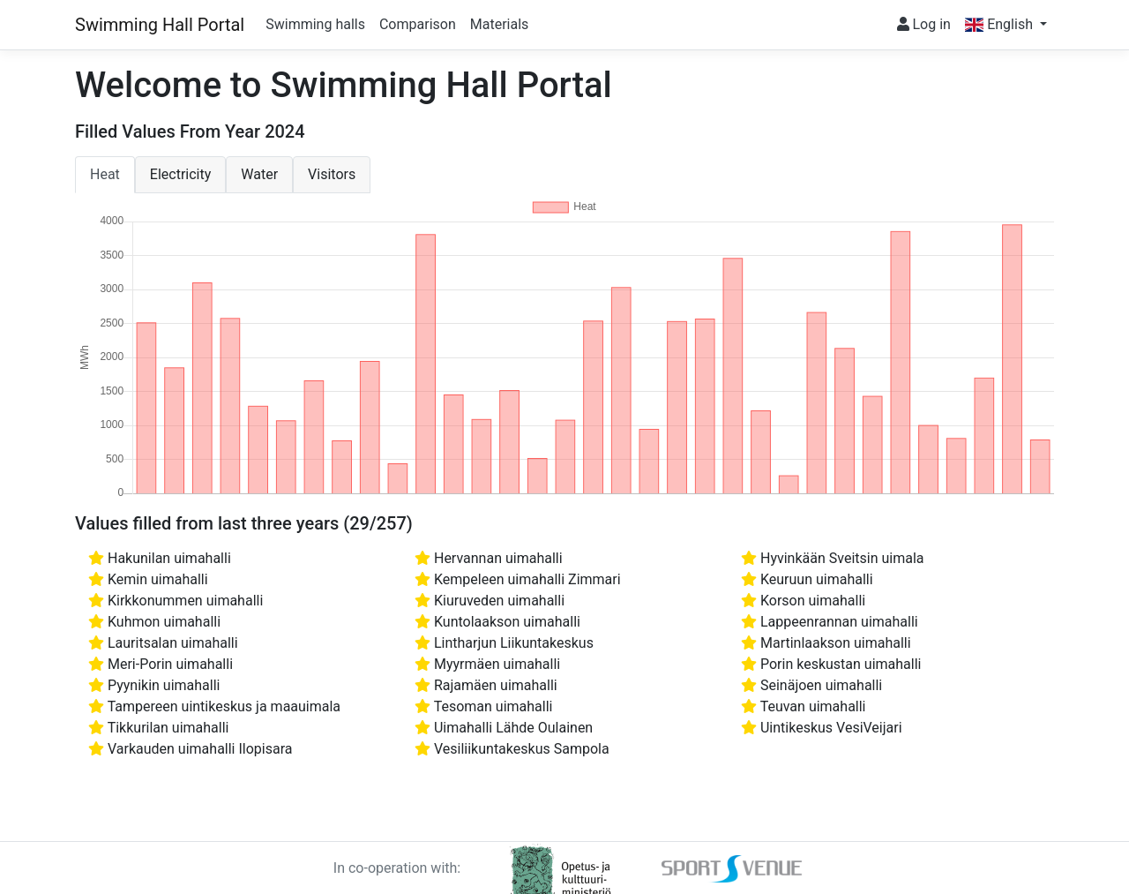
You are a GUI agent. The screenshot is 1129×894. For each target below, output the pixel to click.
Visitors (331, 174)
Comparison (417, 24)
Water (259, 174)
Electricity (180, 174)
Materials (499, 24)
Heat (105, 174)
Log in (924, 24)
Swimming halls (315, 24)
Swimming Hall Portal (159, 24)
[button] (1006, 24)
